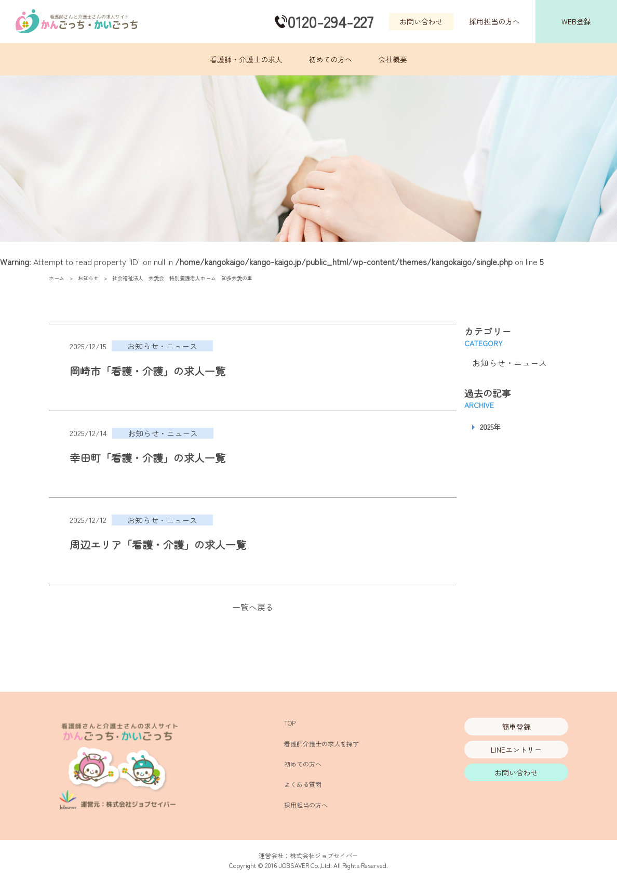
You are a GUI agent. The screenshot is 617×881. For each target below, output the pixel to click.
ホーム (56, 278)
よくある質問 (302, 784)
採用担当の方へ (494, 21)
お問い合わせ (421, 21)
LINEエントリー (516, 749)
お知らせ (88, 278)
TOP (290, 722)
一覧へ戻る (253, 607)
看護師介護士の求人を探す (321, 743)
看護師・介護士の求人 (246, 59)
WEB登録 (576, 21)
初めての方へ (330, 59)
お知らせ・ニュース (509, 363)
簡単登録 (516, 726)
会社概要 (392, 59)
